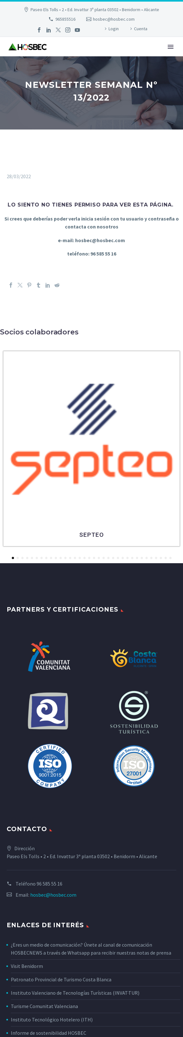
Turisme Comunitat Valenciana (44, 1006)
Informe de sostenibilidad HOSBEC (49, 1033)
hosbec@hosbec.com (114, 19)
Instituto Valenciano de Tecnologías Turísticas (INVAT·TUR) (75, 993)
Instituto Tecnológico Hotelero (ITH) (52, 1019)
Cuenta (140, 29)
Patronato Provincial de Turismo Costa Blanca (61, 979)
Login (114, 29)
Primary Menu (170, 47)
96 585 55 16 (49, 883)
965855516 (65, 19)
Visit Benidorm (27, 966)
